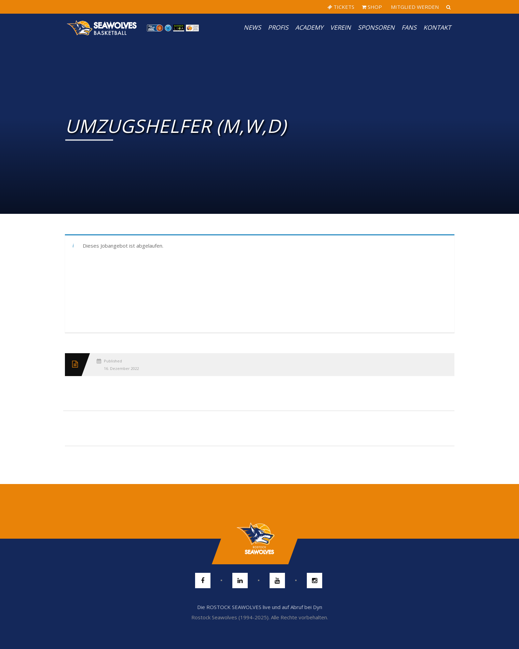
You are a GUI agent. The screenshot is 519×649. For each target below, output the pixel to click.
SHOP (372, 6)
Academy (309, 27)
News (252, 27)
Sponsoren (376, 27)
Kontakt (437, 27)
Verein (340, 27)
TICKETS (340, 6)
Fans (408, 27)
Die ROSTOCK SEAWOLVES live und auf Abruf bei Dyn (259, 607)
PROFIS (278, 27)
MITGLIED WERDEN (414, 6)
